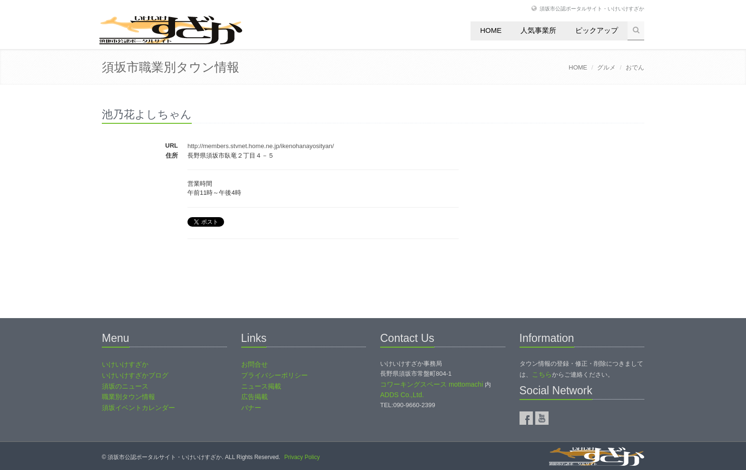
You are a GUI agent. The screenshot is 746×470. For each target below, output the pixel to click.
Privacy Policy (302, 457)
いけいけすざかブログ (135, 375)
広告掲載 (254, 396)
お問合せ (254, 364)
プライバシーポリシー (274, 375)
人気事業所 (538, 30)
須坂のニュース (125, 386)
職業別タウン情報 (128, 396)
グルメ (606, 67)
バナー (251, 407)
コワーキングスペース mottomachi (431, 384)
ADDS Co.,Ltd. (402, 395)
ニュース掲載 (261, 386)
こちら (542, 374)
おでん (635, 67)
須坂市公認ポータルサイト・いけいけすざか (592, 8)
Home (490, 30)
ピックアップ (596, 30)
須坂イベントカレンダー (138, 407)
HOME (578, 67)
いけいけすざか (125, 364)
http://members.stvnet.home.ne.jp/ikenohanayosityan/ (260, 146)
